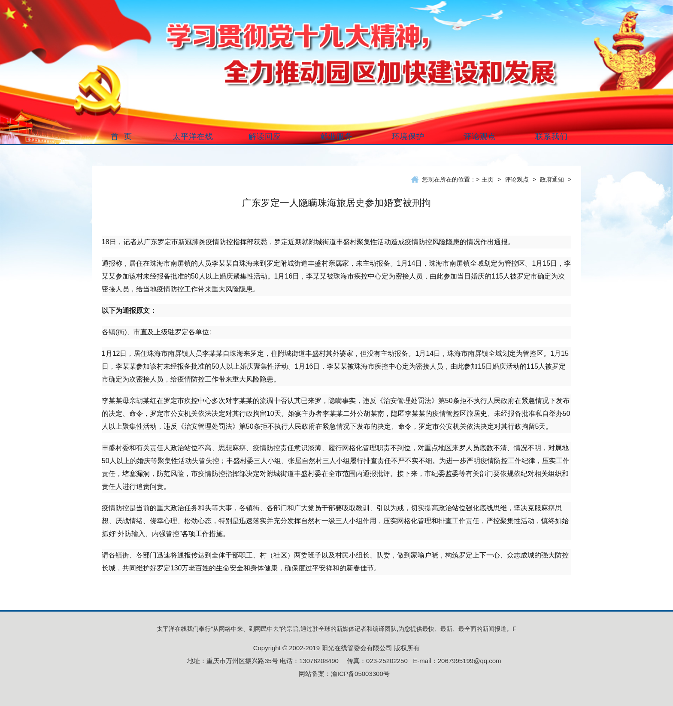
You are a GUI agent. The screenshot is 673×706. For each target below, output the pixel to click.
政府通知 (552, 179)
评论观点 (517, 179)
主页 (488, 179)
